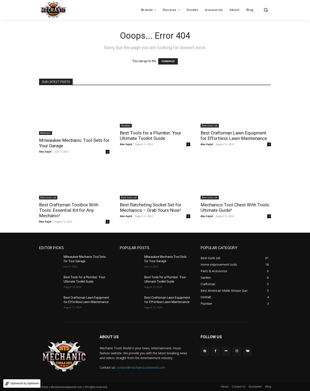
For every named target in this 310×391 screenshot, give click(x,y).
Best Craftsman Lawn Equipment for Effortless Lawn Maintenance (234, 135)
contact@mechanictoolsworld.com (140, 367)
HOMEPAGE (168, 61)
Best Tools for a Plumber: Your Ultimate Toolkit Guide (150, 135)
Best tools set (210, 125)
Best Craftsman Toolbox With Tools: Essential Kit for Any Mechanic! (68, 210)
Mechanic (45, 132)
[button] (266, 10)
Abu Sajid (45, 151)
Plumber (125, 125)
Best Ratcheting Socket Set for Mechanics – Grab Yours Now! (150, 207)
